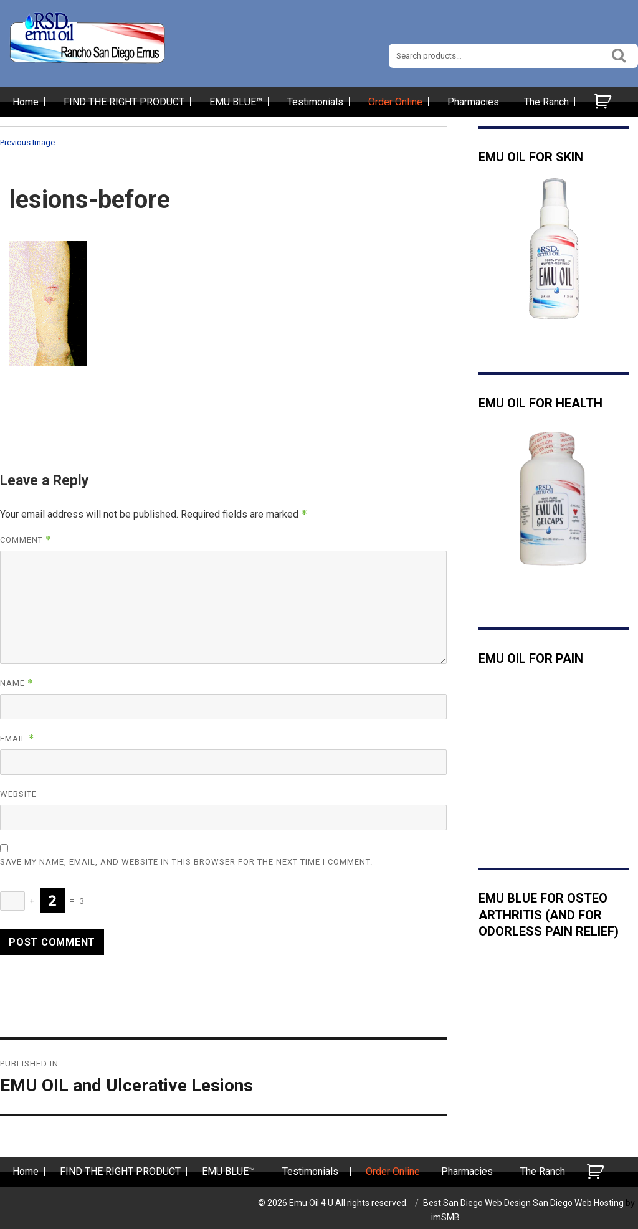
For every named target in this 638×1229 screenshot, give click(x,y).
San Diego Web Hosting (578, 1203)
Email (17, 738)
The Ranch (546, 102)
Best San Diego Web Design (477, 1203)
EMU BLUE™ (235, 102)
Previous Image (27, 142)
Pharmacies (473, 102)
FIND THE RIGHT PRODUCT (124, 102)
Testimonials (315, 102)
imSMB (445, 1217)
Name (16, 683)
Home (25, 102)
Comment (25, 539)
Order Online (395, 102)
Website (18, 794)
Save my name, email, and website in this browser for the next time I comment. (186, 861)
